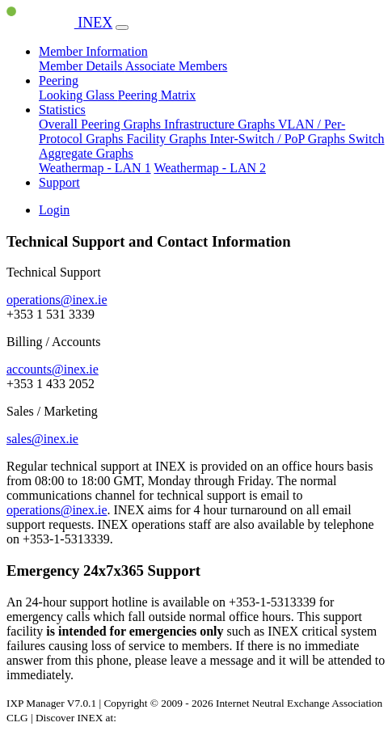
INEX (59, 23)
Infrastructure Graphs (221, 124)
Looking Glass (78, 95)
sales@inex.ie (42, 439)
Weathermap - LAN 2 (210, 168)
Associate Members (176, 66)
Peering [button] (58, 80)
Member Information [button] (93, 51)
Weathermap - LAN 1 (95, 168)
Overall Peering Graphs (101, 124)
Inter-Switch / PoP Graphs (279, 139)
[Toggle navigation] (122, 27)
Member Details (82, 66)
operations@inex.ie (56, 299)
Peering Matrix (157, 95)
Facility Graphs (167, 139)
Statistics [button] (62, 109)
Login (54, 210)
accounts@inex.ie (52, 369)
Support (59, 182)
